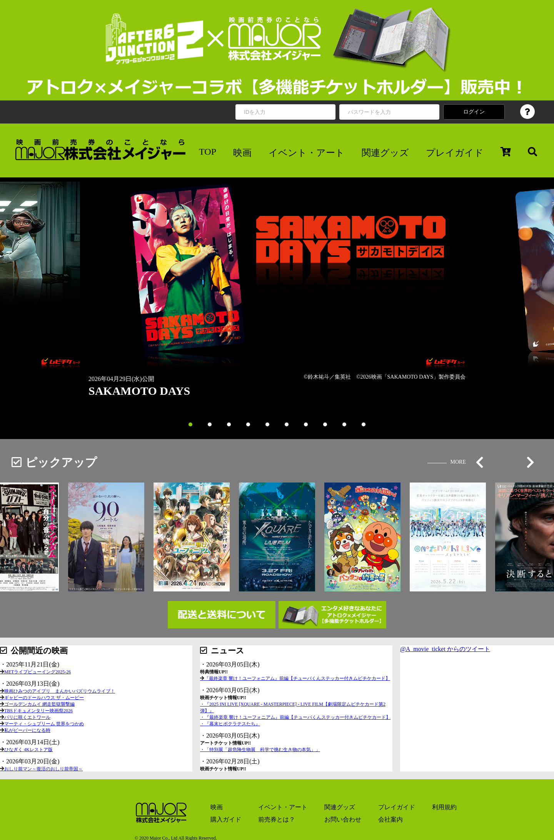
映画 (242, 153)
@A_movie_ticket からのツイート (445, 649)
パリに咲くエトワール (27, 717)
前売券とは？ (276, 819)
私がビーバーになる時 (27, 730)
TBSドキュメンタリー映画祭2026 (38, 710)
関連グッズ (385, 153)
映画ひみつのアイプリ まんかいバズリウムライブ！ (59, 691)
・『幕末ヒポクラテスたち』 (230, 723)
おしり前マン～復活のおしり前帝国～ (43, 769)
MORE (458, 462)
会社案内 (390, 819)
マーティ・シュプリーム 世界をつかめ (44, 723)
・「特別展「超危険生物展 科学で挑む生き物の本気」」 (260, 749)
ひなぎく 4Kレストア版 (28, 749)
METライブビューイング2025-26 (37, 672)
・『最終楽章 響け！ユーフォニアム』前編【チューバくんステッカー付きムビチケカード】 (295, 717)
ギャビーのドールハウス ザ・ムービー (44, 697)
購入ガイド (225, 819)
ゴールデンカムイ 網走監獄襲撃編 (39, 704)
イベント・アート (307, 153)
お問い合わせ (342, 819)
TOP (207, 152)
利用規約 (444, 807)
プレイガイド (455, 153)
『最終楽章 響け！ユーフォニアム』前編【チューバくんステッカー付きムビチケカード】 (297, 678)
